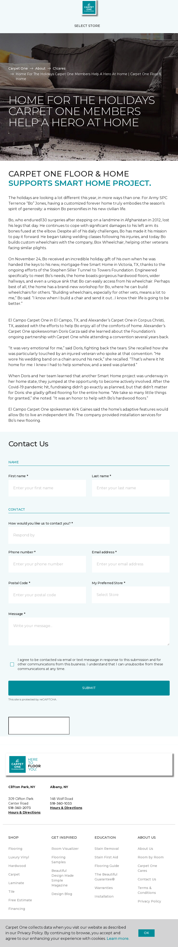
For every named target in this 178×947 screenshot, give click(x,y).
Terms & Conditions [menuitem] (147, 890)
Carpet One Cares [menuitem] (147, 868)
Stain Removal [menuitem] (107, 849)
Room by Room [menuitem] (151, 857)
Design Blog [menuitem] (61, 894)
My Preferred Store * (108, 583)
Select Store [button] (87, 26)
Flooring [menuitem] (15, 849)
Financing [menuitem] (16, 909)
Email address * (104, 552)
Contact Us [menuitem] (147, 879)
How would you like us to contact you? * (40, 523)
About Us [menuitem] (145, 849)
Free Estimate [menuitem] (20, 900)
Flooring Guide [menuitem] (107, 866)
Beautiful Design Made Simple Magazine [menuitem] (62, 878)
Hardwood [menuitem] (17, 866)
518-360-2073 (19, 808)
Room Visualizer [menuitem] (65, 849)
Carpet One (18, 68)
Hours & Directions (24, 812)
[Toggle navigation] (7, 9)
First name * (18, 476)
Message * (16, 613)
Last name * (101, 476)
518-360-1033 (61, 803)
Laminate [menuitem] (16, 883)
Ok (146, 933)
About (40, 68)
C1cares (59, 68)
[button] (160, 9)
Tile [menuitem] (11, 891)
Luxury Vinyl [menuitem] (18, 857)
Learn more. (118, 938)
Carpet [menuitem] (14, 874)
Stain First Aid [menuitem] (106, 857)
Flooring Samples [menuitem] (58, 859)
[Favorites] (166, 9)
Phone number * (21, 552)
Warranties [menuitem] (104, 888)
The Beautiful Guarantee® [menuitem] (106, 876)
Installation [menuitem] (104, 896)
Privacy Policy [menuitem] (149, 901)
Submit (89, 688)
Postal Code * (19, 583)
